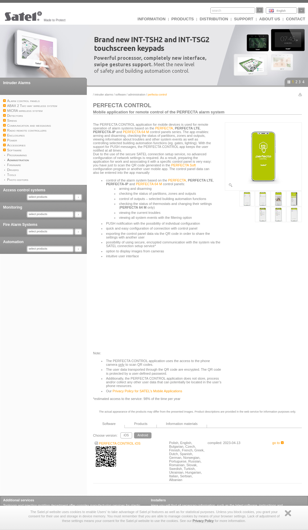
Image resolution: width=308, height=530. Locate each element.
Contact (295, 19)
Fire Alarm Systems (20, 224)
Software (121, 94)
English (281, 10)
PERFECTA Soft (183, 165)
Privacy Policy (202, 521)
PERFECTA (164, 128)
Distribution (214, 19)
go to (278, 443)
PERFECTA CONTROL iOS (117, 443)
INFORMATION (152, 19)
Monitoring (12, 207)
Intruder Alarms (16, 83)
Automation (13, 242)
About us (269, 19)
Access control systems (24, 190)
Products (182, 19)
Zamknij (288, 513)
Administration (136, 94)
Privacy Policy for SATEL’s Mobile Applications (147, 391)
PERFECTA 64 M (136, 132)
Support (243, 19)
